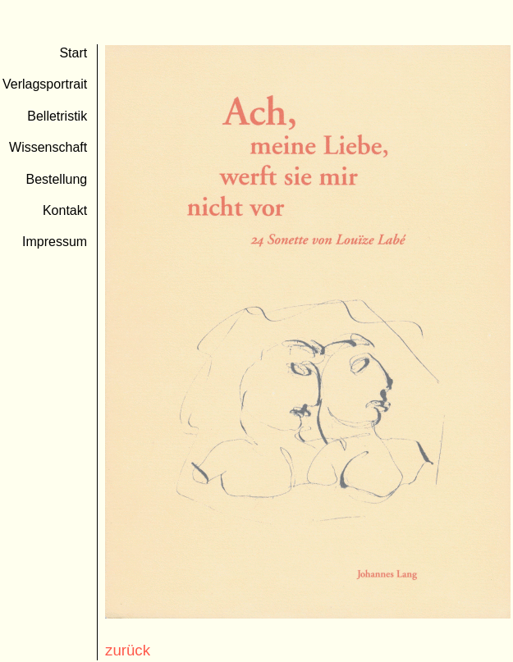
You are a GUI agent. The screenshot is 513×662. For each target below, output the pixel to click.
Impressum (54, 242)
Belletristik (57, 116)
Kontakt (65, 210)
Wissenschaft (48, 147)
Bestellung (56, 179)
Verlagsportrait (44, 84)
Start (73, 53)
